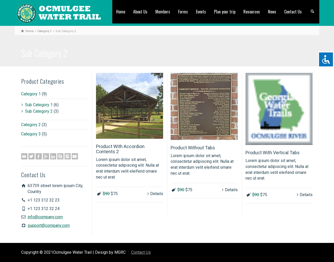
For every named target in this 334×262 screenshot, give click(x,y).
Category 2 (31, 124)
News (272, 12)
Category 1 (31, 93)
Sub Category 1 (39, 104)
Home (120, 12)
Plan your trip (224, 12)
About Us (140, 12)
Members (162, 12)
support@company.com (49, 225)
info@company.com (45, 216)
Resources (251, 12)
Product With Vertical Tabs (272, 152)
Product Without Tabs (193, 147)
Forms (183, 12)
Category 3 (31, 134)
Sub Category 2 (39, 111)
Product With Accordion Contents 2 (120, 149)
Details (156, 193)
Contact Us (293, 12)
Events (201, 12)
